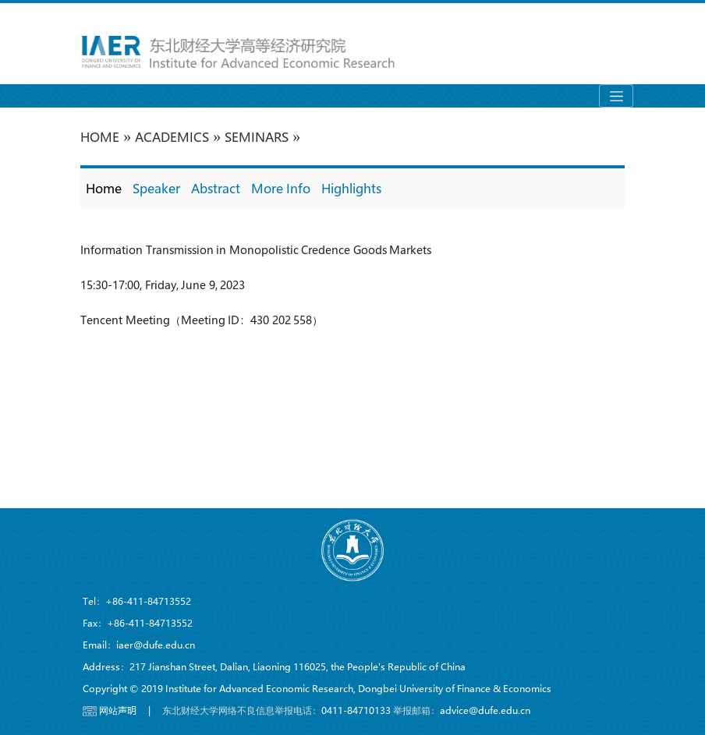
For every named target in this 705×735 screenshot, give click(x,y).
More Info (280, 188)
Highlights (351, 188)
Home (104, 188)
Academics (172, 137)
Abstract (215, 188)
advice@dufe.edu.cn (485, 710)
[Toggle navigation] (616, 96)
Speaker (156, 188)
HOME (99, 137)
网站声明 (117, 710)
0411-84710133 (356, 710)
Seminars (257, 137)
